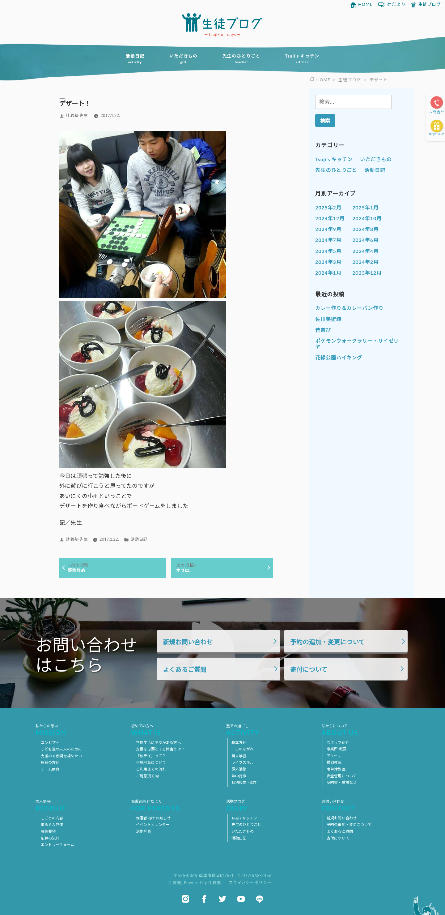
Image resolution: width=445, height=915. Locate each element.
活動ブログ (270, 805)
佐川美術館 (328, 319)
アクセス (334, 756)
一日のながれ (242, 749)
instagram (185, 899)
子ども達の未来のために (61, 749)
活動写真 (143, 831)
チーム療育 (50, 769)
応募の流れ (50, 838)
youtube (241, 899)
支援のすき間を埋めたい (61, 756)
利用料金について (151, 762)
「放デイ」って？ (151, 756)
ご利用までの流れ (151, 769)
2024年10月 (367, 218)
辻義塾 (174, 882)
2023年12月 (367, 273)
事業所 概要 (336, 749)
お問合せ (437, 112)
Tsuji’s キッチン (302, 59)
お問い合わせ (365, 805)
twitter (222, 899)
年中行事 (238, 776)
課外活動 (238, 769)
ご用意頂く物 (147, 776)
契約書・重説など (342, 782)
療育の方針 (50, 762)
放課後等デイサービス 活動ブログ (222, 22)
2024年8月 (365, 229)
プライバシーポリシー (250, 882)
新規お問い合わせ (188, 642)
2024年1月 (328, 273)
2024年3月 (328, 262)
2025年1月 (365, 207)
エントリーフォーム (57, 844)
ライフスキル (242, 762)
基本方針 (238, 742)
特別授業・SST (243, 782)
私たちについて (365, 730)
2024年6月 (365, 240)
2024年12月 (330, 218)
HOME (365, 4)
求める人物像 (52, 824)
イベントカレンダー (153, 824)
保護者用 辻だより (175, 805)
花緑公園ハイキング (338, 357)
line (259, 899)
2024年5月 (328, 251)
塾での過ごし (270, 730)
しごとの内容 (52, 818)
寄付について (436, 134)
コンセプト (50, 742)
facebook (204, 899)
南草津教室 (336, 769)
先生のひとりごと (241, 59)
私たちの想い (79, 730)
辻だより (396, 4)
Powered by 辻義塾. (204, 882)
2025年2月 (328, 207)
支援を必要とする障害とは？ (160, 749)
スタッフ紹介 (338, 742)
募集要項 (48, 831)
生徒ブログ (429, 4)
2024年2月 (365, 262)
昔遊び (323, 330)
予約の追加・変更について (327, 642)
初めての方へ (175, 730)
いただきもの (183, 59)
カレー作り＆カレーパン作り (349, 308)
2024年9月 (328, 229)
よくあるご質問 (184, 669)
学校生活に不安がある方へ (158, 742)
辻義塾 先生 (76, 115)
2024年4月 (365, 251)
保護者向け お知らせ (153, 818)
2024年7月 (328, 240)
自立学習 (238, 756)
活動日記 (134, 59)
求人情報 (79, 805)
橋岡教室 (334, 762)
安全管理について (342, 776)
